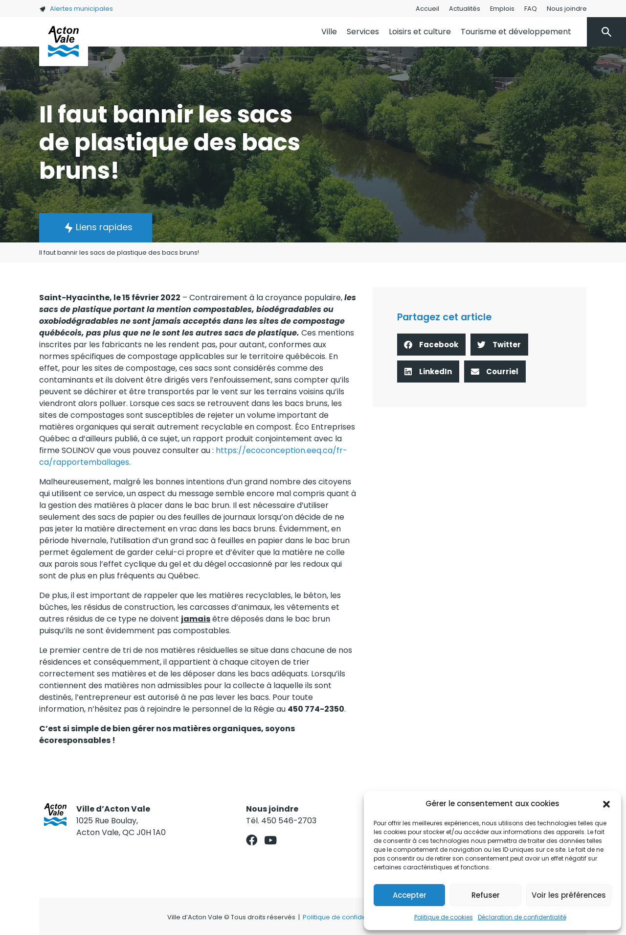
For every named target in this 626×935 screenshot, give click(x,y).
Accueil (427, 8)
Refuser (485, 895)
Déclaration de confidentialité (522, 917)
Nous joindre (567, 8)
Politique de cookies (443, 917)
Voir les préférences (569, 895)
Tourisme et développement (516, 31)
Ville (329, 31)
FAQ (530, 8)
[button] (606, 804)
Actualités (464, 8)
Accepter (409, 895)
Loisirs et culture (420, 31)
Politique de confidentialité (345, 917)
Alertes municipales (76, 8)
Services (363, 31)
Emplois (502, 8)
